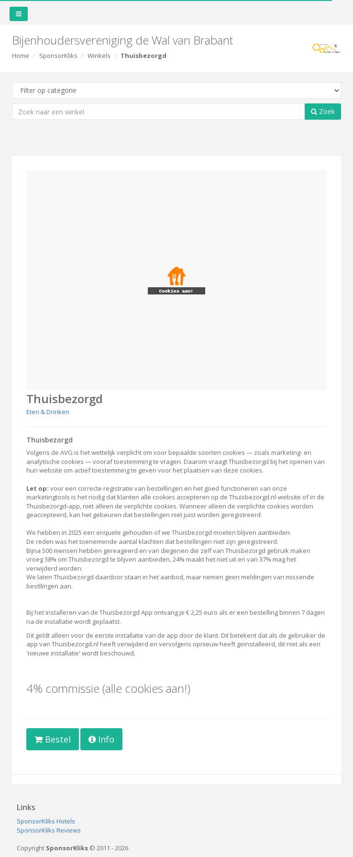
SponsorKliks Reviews (49, 830)
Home (20, 55)
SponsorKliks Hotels (46, 821)
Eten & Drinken (47, 411)
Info (101, 739)
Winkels (99, 55)
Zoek (323, 111)
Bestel (52, 739)
